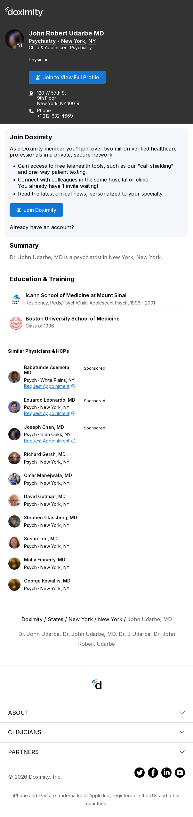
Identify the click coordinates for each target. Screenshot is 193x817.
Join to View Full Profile (67, 77)
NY (92, 41)
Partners (96, 752)
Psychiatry (42, 41)
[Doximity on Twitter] (139, 773)
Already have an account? (42, 227)
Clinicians (96, 732)
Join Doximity (36, 210)
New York (73, 41)
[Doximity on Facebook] (153, 773)
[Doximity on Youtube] (180, 773)
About (96, 712)
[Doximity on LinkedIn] (166, 773)
